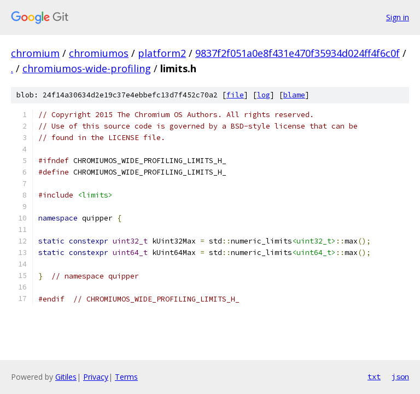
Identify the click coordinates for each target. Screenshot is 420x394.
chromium (35, 53)
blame (294, 95)
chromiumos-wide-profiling (86, 68)
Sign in (397, 17)
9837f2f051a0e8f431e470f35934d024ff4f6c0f (297, 53)
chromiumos (99, 53)
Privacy (95, 377)
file (235, 95)
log (263, 95)
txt (374, 376)
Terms (126, 377)
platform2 (162, 53)
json (400, 376)
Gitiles (66, 377)
